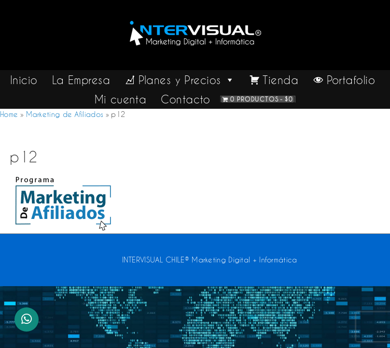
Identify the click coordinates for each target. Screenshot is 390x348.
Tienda (280, 79)
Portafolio (351, 79)
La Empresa (81, 79)
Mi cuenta (120, 99)
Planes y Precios (187, 79)
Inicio (24, 79)
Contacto (185, 99)
